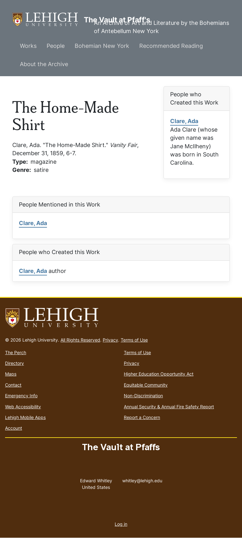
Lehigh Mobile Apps (25, 417)
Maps (10, 374)
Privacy (110, 340)
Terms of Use (134, 340)
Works (28, 46)
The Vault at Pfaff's (48, 20)
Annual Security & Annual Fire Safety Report (169, 407)
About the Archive (44, 64)
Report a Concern (142, 417)
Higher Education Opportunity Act (158, 374)
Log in (121, 524)
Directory (14, 363)
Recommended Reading (171, 46)
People (56, 46)
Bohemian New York (102, 46)
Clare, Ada (184, 121)
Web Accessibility (23, 407)
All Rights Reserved (80, 340)
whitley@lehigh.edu (142, 479)
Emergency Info (21, 396)
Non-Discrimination (143, 396)
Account (13, 428)
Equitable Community (146, 385)
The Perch (15, 352)
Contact (13, 385)
